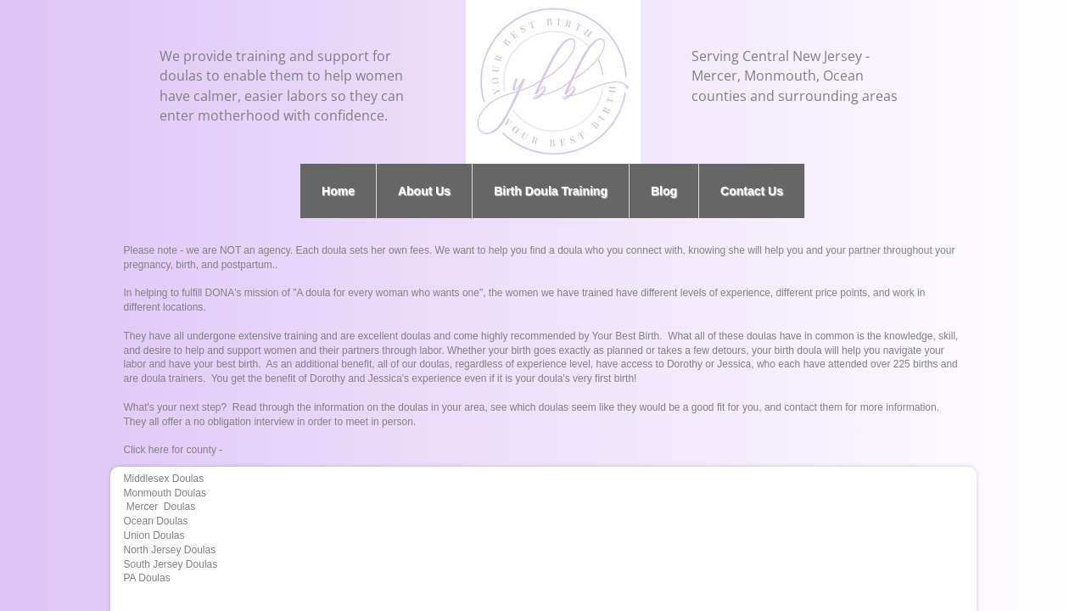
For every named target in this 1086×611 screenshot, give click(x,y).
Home (338, 191)
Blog (664, 191)
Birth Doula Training (550, 191)
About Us (424, 191)
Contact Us (751, 191)
